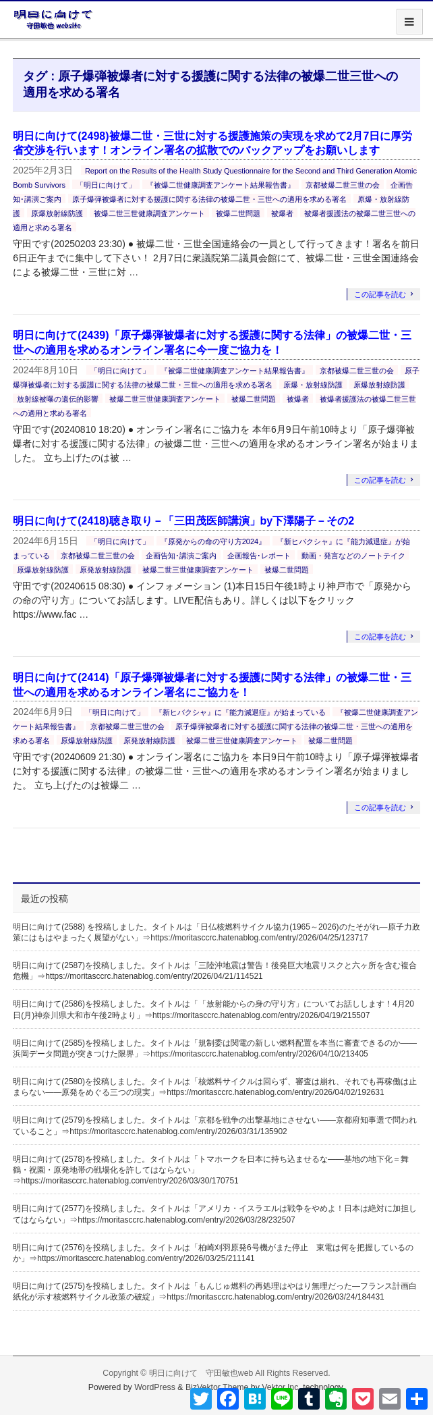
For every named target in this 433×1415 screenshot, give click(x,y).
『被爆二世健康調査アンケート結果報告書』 (220, 185)
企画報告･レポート (259, 556)
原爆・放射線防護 (313, 385)
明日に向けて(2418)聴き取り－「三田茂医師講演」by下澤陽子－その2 (183, 521)
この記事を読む (380, 294)
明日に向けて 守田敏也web (201, 1373)
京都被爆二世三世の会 (343, 185)
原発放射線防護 (106, 570)
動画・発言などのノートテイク (353, 556)
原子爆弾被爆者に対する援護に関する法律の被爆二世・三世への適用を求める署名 (209, 199)
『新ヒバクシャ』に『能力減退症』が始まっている (240, 712)
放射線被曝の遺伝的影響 (57, 399)
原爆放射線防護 (57, 213)
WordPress (154, 1387)
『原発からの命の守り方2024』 (213, 541)
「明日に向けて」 (106, 185)
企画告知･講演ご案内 (181, 556)
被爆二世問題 (238, 213)
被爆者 (282, 213)
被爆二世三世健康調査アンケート (149, 213)
